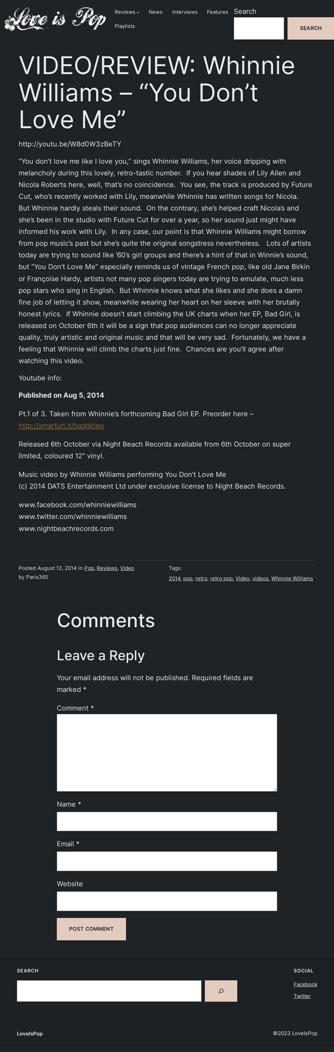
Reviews (107, 568)
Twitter (302, 996)
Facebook (305, 984)
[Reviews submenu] (137, 12)
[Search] (221, 991)
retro (201, 578)
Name (69, 804)
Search (245, 11)
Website (70, 884)
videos (260, 578)
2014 (174, 578)
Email (68, 844)
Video (127, 568)
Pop (89, 568)
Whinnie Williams (292, 578)
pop (187, 578)
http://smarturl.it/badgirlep (61, 425)
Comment (75, 708)
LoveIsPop (30, 1034)
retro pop (221, 578)
